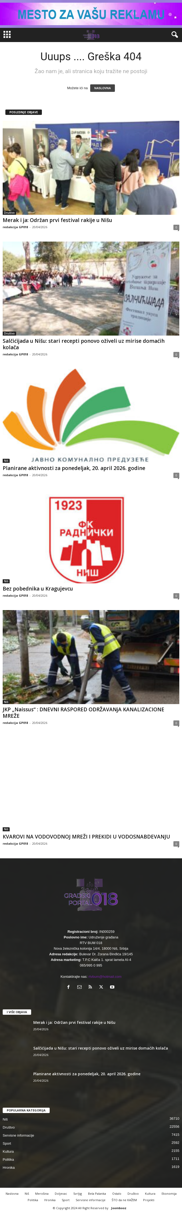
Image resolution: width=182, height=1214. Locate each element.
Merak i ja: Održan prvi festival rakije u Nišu (57, 220)
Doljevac (61, 1194)
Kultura (8, 1151)
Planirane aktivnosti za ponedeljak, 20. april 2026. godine (74, 468)
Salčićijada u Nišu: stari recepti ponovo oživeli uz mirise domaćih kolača (84, 344)
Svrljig (77, 1194)
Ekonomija (169, 1194)
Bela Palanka (97, 1194)
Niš (6, 461)
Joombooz (118, 1208)
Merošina (42, 1194)
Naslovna (12, 1194)
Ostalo (116, 1194)
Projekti (148, 1200)
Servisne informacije (18, 1135)
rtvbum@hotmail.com (105, 977)
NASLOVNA (102, 88)
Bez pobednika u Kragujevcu (38, 588)
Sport (7, 1143)
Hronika (9, 1168)
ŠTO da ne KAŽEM (124, 1200)
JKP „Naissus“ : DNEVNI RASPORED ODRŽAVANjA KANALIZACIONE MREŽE (83, 712)
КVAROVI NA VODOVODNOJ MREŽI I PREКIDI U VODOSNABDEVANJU (86, 836)
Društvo (9, 213)
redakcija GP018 (15, 227)
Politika (8, 1159)
